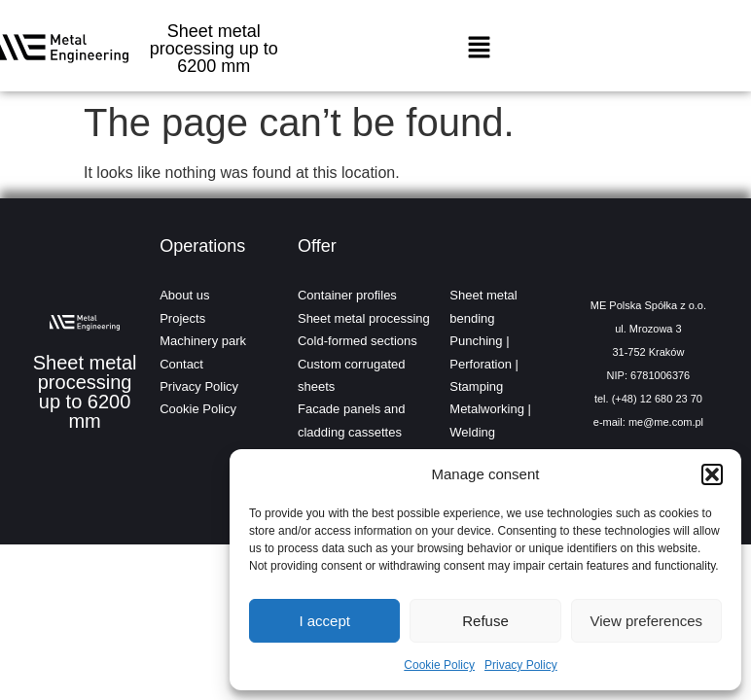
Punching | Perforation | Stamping (484, 363)
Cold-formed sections (357, 340)
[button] (712, 474)
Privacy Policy (520, 665)
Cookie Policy (439, 665)
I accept (324, 620)
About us (184, 295)
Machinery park (203, 340)
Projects (182, 318)
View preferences (646, 620)
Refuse (485, 620)
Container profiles (347, 295)
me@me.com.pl (665, 422)
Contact (181, 364)
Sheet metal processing (364, 318)
